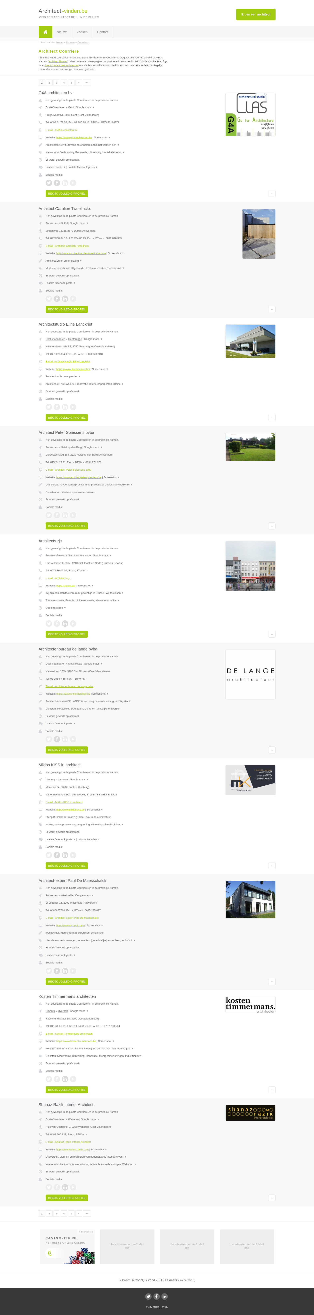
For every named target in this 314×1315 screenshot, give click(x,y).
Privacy (164, 1307)
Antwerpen (52, 223)
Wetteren (73, 1119)
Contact (102, 32)
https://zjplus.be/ (65, 585)
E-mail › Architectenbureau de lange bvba (69, 686)
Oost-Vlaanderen (55, 107)
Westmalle (67, 895)
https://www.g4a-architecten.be (74, 137)
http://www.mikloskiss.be (70, 809)
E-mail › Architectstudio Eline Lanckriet (68, 361)
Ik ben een (256, 14)
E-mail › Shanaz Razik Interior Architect (68, 1141)
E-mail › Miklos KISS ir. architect (64, 802)
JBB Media (153, 1307)
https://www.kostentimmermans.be (76, 1041)
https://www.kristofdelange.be (73, 693)
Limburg (50, 779)
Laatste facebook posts (83, 167)
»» (87, 82)
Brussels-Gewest (55, 555)
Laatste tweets (56, 167)
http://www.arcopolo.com (70, 925)
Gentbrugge (75, 338)
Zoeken (82, 32)
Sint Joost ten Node (79, 555)
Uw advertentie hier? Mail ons (127, 1246)
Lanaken (63, 779)
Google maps (85, 107)
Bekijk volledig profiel (67, 193)
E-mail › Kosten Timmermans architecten (69, 1033)
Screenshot (102, 137)
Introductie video (89, 839)
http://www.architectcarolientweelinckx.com (81, 253)
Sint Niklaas (75, 663)
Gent (71, 107)
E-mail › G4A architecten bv (61, 130)
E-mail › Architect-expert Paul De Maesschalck (72, 917)
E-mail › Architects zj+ (58, 578)
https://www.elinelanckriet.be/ (73, 369)
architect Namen (57, 61)
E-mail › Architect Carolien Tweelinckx (67, 245)
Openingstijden (56, 607)
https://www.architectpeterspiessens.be (78, 477)
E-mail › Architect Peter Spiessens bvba (68, 469)
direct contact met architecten (61, 65)
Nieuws (62, 32)
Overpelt (63, 1010)
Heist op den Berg (71, 447)
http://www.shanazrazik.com (72, 1149)
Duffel (64, 223)
